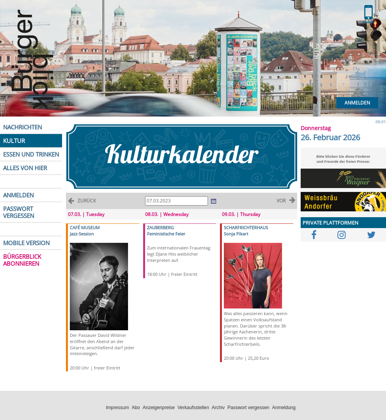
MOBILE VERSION (26, 243)
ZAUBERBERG (160, 227)
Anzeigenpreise (159, 407)
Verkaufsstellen (193, 407)
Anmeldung (284, 407)
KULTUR (14, 141)
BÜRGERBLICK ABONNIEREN (22, 260)
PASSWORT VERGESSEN (18, 212)
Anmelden (357, 102)
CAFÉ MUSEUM (85, 227)
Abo (136, 407)
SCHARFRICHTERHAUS (246, 227)
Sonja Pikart (236, 234)
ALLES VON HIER (25, 168)
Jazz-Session (82, 234)
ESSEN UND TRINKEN (31, 154)
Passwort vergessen (248, 407)
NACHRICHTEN (22, 127)
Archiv (218, 407)
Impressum (117, 407)
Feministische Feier (166, 234)
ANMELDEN (18, 195)
